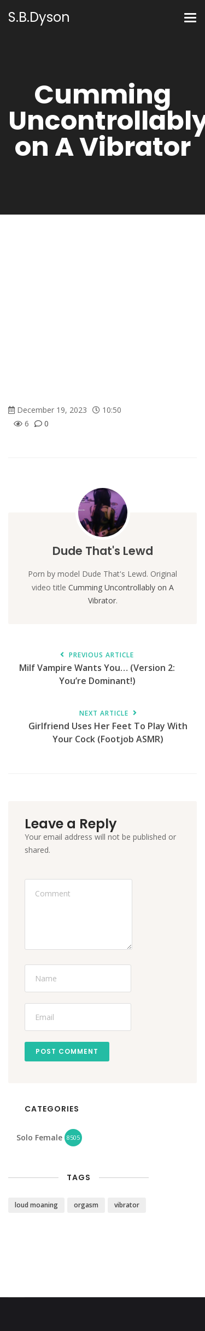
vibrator (126, 1205)
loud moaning (36, 1205)
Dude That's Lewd (102, 551)
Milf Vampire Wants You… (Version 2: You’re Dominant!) (97, 669)
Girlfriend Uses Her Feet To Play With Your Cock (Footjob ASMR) (108, 728)
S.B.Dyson (39, 17)
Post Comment (67, 1051)
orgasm (86, 1205)
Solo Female (39, 1137)
